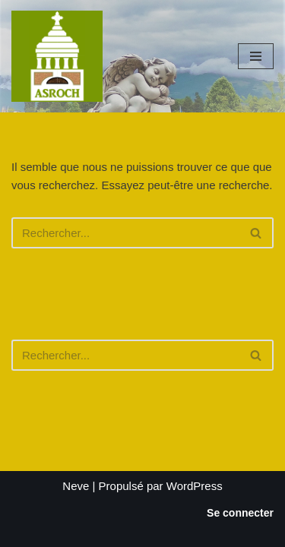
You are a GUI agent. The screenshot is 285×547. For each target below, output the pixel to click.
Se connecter (240, 513)
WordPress (194, 485)
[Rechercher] (125, 232)
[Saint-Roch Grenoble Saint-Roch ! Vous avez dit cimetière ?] (57, 56)
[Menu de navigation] (256, 56)
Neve (75, 485)
